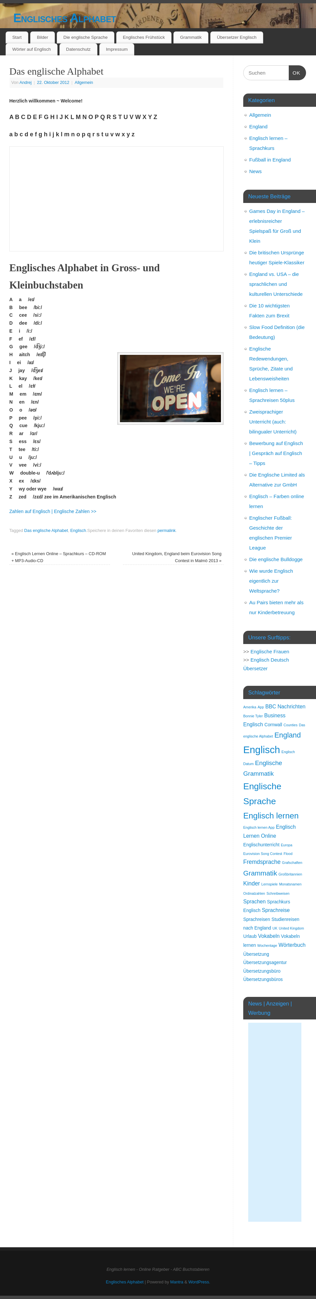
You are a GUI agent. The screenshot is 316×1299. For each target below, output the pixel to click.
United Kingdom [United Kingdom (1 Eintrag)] (291, 928)
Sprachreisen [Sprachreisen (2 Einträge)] (256, 919)
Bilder (42, 37)
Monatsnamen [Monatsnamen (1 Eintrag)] (290, 884)
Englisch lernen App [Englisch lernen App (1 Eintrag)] (258, 827)
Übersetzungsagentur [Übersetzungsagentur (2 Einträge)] (265, 962)
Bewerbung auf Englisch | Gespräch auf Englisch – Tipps (276, 453)
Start (17, 37)
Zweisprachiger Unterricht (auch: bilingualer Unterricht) (273, 421)
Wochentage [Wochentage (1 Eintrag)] (267, 945)
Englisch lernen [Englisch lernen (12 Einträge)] (271, 815)
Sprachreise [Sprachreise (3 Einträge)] (276, 910)
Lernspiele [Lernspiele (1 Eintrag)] (270, 884)
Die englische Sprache (85, 37)
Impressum (117, 49)
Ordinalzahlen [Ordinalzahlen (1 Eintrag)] (254, 893)
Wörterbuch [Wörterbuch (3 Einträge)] (291, 945)
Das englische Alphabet (46, 530)
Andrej (26, 82)
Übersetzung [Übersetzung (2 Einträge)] (256, 954)
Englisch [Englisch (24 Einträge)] (261, 749)
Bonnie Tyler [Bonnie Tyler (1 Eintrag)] (253, 716)
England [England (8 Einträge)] (287, 735)
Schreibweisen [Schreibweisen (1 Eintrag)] (277, 893)
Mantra (176, 1282)
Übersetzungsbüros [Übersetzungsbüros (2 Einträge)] (263, 979)
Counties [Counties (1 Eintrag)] (290, 725)
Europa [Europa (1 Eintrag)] (286, 845)
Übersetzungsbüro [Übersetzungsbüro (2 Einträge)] (261, 971)
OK (295, 72)
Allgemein (84, 82)
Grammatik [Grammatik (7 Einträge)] (260, 873)
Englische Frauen (270, 651)
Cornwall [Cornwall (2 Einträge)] (273, 724)
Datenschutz (78, 49)
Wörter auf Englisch (31, 49)
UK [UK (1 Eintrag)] (274, 928)
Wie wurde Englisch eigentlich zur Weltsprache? (271, 581)
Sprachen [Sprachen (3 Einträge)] (254, 901)
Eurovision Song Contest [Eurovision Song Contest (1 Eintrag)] (262, 854)
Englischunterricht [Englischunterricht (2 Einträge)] (261, 844)
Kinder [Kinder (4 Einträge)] (251, 883)
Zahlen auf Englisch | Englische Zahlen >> (52, 511)
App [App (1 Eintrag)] (261, 707)
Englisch (78, 530)
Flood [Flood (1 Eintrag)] (287, 854)
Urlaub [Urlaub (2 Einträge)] (250, 936)
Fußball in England (270, 159)
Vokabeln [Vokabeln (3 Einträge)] (269, 936)
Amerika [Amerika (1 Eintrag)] (249, 707)
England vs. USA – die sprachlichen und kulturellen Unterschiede (276, 284)
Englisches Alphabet (64, 18)
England (258, 126)
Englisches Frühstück (144, 37)
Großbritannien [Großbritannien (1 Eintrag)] (290, 874)
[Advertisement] (274, 1122)
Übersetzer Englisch (237, 37)
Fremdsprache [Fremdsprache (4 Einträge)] (261, 862)
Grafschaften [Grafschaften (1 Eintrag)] (292, 863)
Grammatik (191, 37)
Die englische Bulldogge (276, 559)
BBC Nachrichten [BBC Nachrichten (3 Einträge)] (285, 706)
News (255, 171)
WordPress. (199, 1282)
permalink (167, 530)
